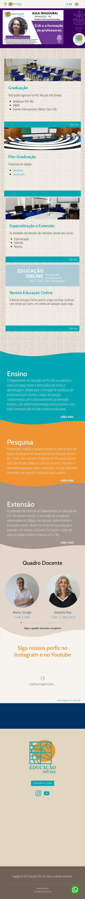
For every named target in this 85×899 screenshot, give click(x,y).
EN (67, 4)
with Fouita (76, 700)
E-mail (18, 617)
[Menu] (76, 4)
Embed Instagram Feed (64, 700)
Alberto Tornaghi (22, 612)
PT (70, 4)
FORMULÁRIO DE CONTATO (42, 783)
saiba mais (67, 416)
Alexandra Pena (62, 612)
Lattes (27, 617)
